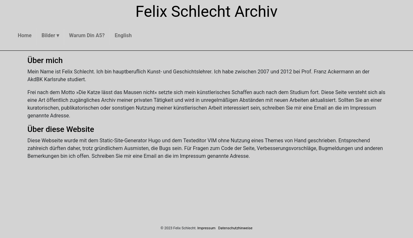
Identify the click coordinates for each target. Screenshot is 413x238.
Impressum (206, 228)
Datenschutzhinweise (235, 228)
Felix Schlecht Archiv (207, 11)
